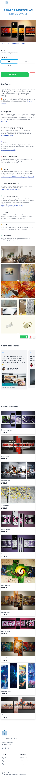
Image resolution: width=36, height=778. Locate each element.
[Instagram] (6, 748)
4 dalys (22, 43)
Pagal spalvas (5, 764)
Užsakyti (15, 75)
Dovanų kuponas (24, 764)
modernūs (15, 43)
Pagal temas (5, 758)
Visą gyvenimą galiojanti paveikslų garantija (12, 205)
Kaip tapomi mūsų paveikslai (8, 150)
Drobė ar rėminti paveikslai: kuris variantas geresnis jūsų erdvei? (17, 177)
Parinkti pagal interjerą (7, 135)
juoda (3, 43)
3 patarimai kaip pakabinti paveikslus (10, 189)
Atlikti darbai (4, 121)
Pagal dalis (5, 761)
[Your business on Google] (9, 748)
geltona (8, 43)
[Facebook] (3, 748)
